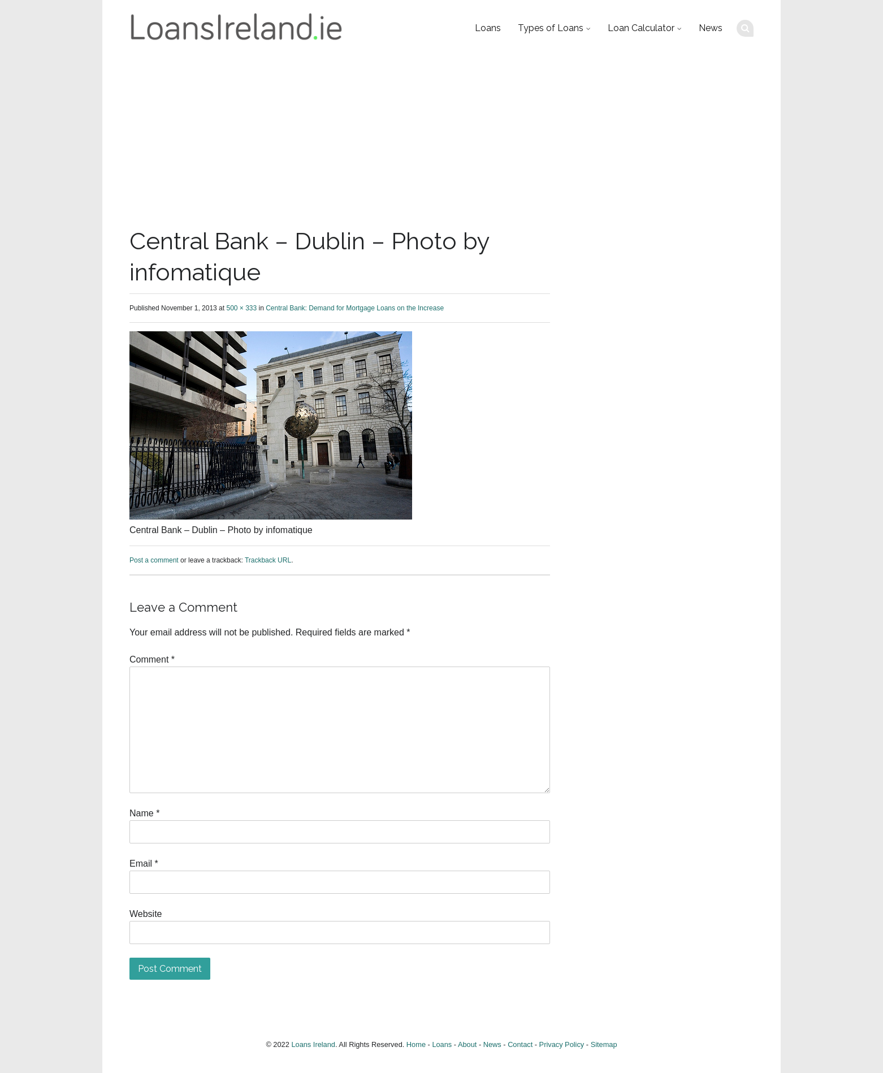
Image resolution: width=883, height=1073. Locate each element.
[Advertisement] (441, 141)
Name (144, 813)
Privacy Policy (562, 1044)
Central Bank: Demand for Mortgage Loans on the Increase (355, 308)
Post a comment (154, 560)
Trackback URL (268, 560)
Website (145, 914)
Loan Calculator (641, 28)
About (467, 1044)
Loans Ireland (313, 1044)
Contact (520, 1044)
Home (416, 1044)
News (710, 28)
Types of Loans (550, 28)
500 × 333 (241, 308)
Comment (152, 659)
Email (143, 863)
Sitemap (604, 1044)
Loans (488, 28)
